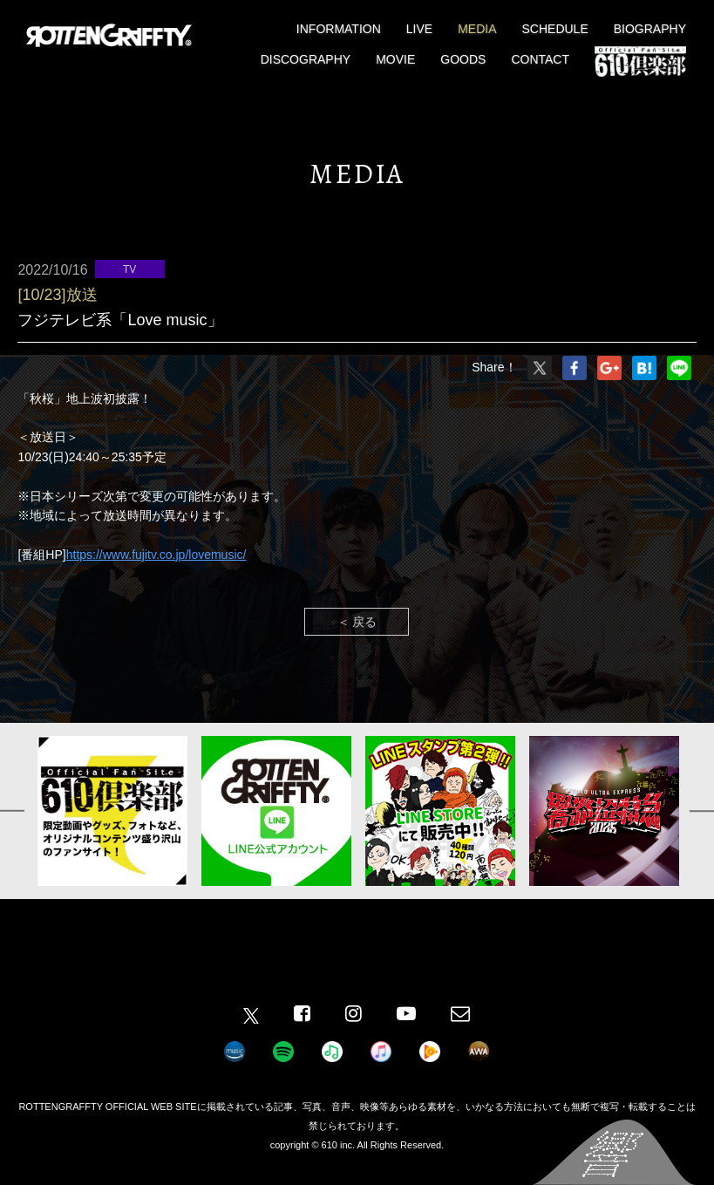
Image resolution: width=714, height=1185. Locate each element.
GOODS (463, 59)
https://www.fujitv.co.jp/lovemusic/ (156, 555)
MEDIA (477, 29)
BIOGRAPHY (650, 29)
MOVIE (395, 59)
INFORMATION (338, 29)
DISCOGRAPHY (305, 59)
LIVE (419, 29)
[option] (112, 811)
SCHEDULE (555, 29)
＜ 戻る (357, 622)
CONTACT (540, 59)
